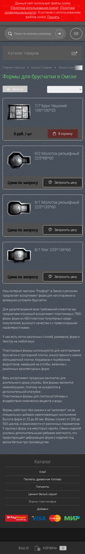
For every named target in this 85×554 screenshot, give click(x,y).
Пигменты (42, 486)
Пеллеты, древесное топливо (42, 479)
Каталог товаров (42, 53)
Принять (53, 17)
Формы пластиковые (42, 501)
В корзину (63, 134)
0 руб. (23, 133)
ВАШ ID (24, 548)
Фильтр (15, 89)
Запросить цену (62, 182)
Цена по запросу (23, 182)
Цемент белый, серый (42, 494)
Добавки (42, 509)
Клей (42, 472)
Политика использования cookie (34, 8)
